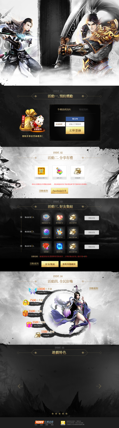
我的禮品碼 (68, 184)
